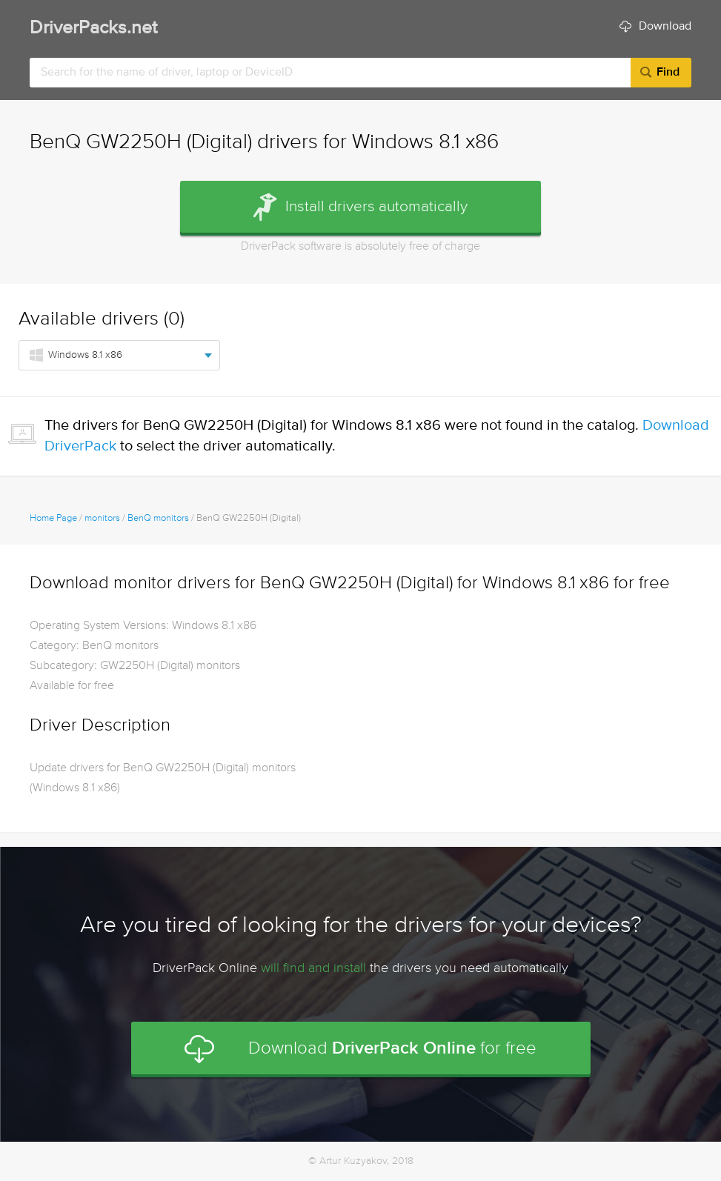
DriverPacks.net (93, 28)
